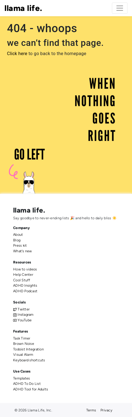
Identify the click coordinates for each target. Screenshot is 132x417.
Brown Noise (23, 343)
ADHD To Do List (27, 383)
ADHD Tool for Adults (30, 389)
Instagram (23, 314)
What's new (22, 251)
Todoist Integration (28, 349)
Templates (21, 378)
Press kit (20, 245)
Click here (17, 53)
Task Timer (21, 338)
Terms (91, 410)
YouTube (22, 320)
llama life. (23, 8)
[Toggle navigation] (120, 8)
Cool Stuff (21, 280)
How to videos (25, 269)
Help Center (23, 274)
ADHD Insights (25, 285)
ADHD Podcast (25, 291)
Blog (16, 240)
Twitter (21, 309)
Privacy (106, 410)
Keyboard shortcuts (29, 360)
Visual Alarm (23, 354)
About (18, 234)
